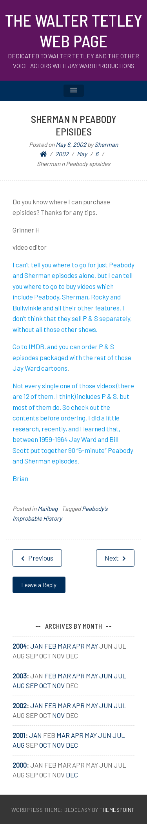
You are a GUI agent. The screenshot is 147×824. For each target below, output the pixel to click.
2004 (20, 646)
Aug (19, 685)
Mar (64, 646)
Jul (120, 676)
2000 (20, 765)
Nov (58, 685)
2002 (20, 705)
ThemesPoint (117, 809)
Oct (45, 685)
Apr (78, 646)
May (92, 646)
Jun (106, 676)
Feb (50, 646)
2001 (19, 735)
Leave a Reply (38, 584)
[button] (74, 91)
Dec (72, 745)
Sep (32, 685)
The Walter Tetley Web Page (73, 30)
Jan (36, 646)
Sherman (106, 144)
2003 (20, 676)
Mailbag (48, 508)
